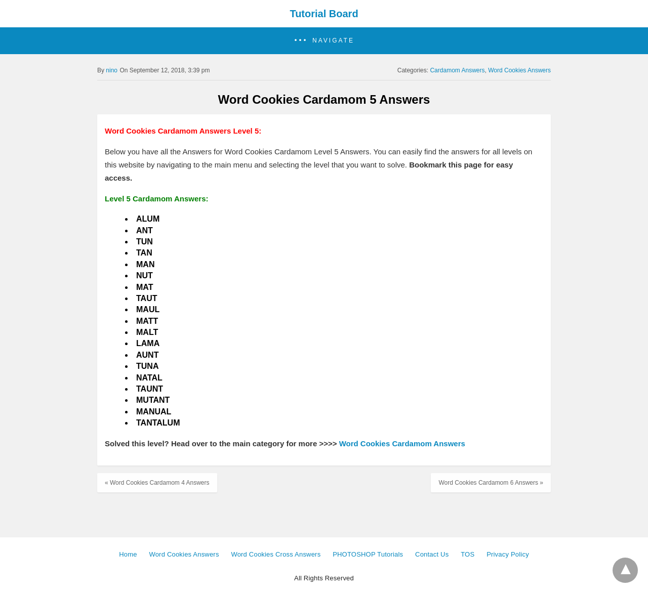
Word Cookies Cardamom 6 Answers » (490, 482)
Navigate (333, 40)
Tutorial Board (324, 13)
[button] (324, 40)
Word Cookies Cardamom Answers (402, 443)
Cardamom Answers (457, 70)
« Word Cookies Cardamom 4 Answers (157, 482)
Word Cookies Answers (519, 70)
